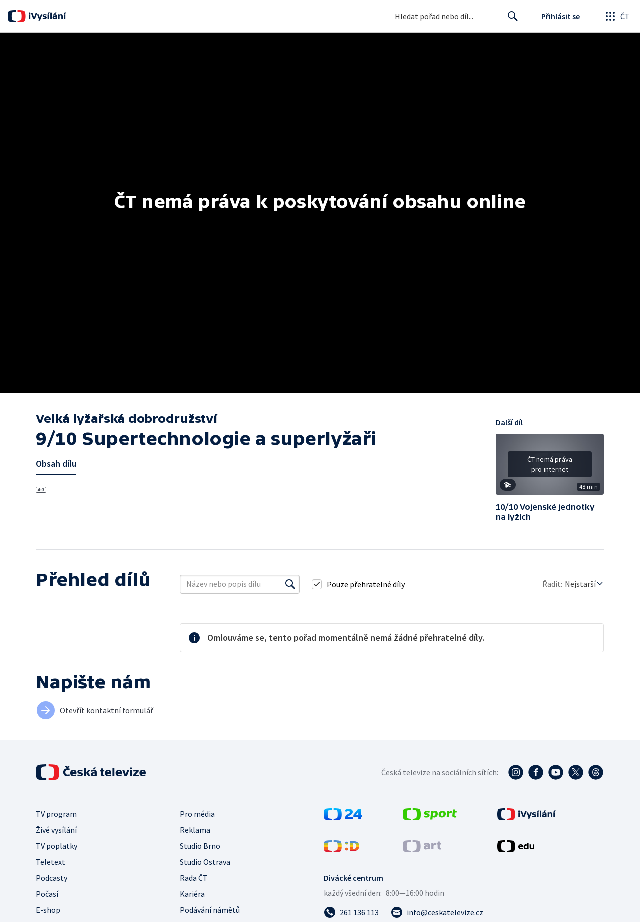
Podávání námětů (210, 910)
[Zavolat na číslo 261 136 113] (351, 912)
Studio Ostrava (205, 862)
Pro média (197, 814)
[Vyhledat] (290, 584)
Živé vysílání (56, 830)
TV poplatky (57, 846)
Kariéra (192, 894)
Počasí (47, 894)
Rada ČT (194, 878)
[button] (550, 468)
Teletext (51, 862)
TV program (56, 814)
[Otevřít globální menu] (617, 16)
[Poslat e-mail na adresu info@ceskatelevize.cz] (437, 912)
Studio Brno (200, 846)
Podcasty (52, 878)
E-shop (48, 910)
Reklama (195, 830)
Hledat (510, 20)
